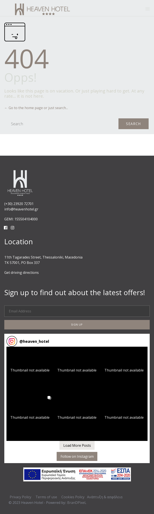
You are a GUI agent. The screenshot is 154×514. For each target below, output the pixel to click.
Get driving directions (21, 272)
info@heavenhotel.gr (21, 209)
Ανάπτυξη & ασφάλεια (104, 497)
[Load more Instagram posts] (77, 445)
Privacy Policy (20, 497)
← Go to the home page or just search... (36, 107)
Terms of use (46, 497)
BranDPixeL (76, 502)
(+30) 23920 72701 (19, 203)
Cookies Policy (72, 497)
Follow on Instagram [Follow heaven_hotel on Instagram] (77, 456)
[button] (77, 324)
